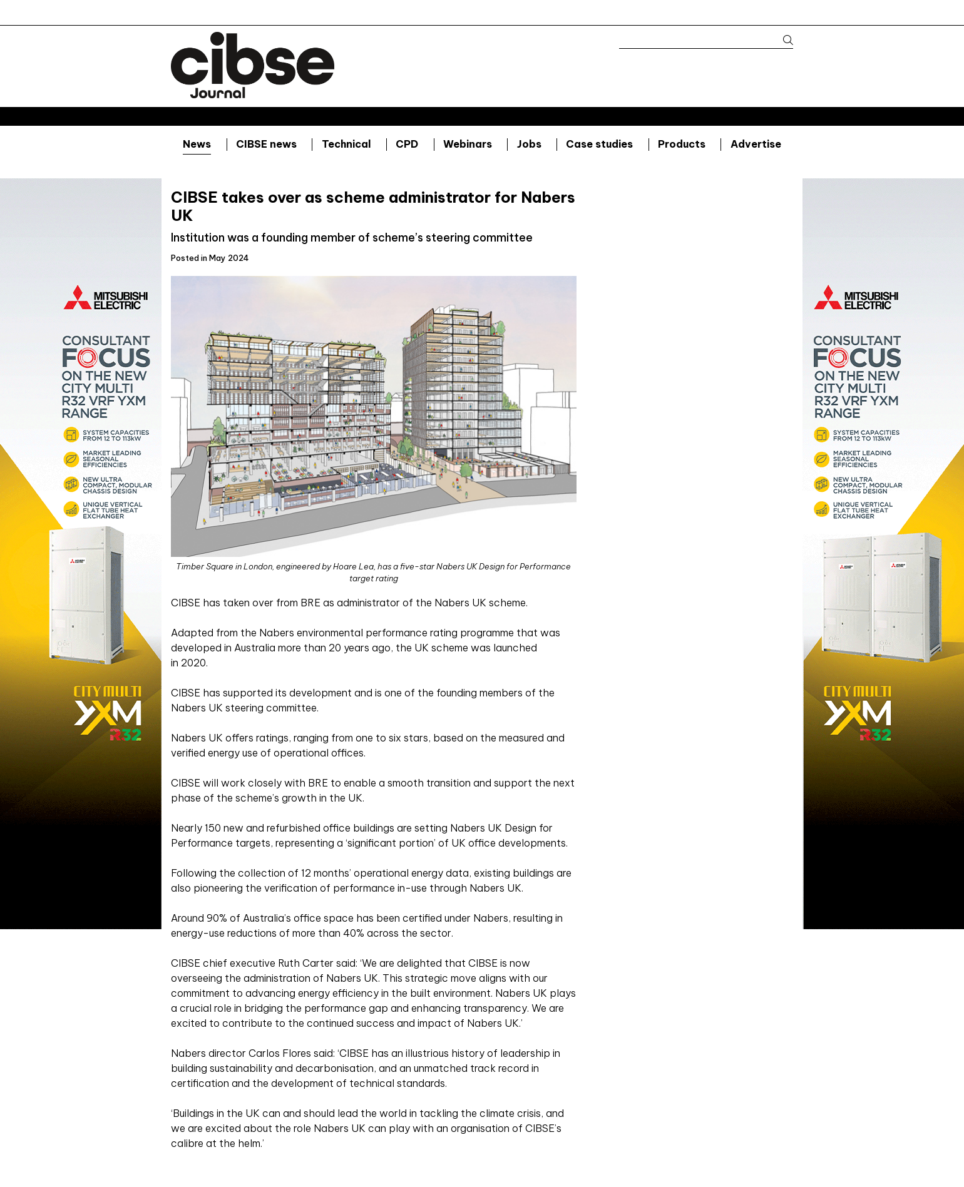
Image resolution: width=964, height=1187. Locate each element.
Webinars (467, 144)
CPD (407, 144)
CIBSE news (266, 144)
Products (681, 144)
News (197, 144)
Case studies (599, 144)
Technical (346, 144)
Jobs (529, 144)
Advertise (756, 144)
